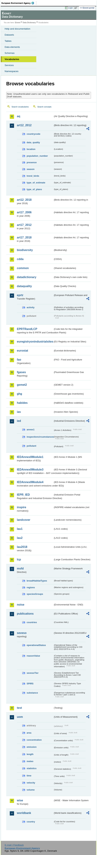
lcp (19, 559)
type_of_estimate (36, 182)
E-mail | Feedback (14, 845)
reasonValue (33, 655)
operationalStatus (36, 645)
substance (32, 692)
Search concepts (44, 107)
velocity (31, 782)
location (31, 149)
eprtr (20, 295)
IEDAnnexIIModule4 (30, 482)
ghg (19, 393)
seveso (21, 632)
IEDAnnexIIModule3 (30, 469)
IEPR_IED (23, 494)
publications (25, 613)
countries (32, 622)
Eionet (17, 23)
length (30, 754)
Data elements (12, 47)
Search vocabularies (20, 107)
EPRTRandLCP (27, 328)
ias (19, 411)
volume (31, 789)
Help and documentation (17, 28)
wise (20, 800)
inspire (21, 507)
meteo (30, 761)
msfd (20, 568)
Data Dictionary (29, 23)
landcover (23, 519)
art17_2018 (24, 237)
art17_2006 (24, 212)
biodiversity (25, 250)
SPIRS (30, 683)
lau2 (20, 537)
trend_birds (33, 176)
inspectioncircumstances (40, 436)
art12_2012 (24, 125)
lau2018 (22, 546)
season (30, 169)
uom (20, 716)
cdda (20, 259)
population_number (37, 156)
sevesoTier (33, 673)
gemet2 (22, 384)
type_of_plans (34, 189)
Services (9, 65)
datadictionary (26, 277)
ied (19, 420)
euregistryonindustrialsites (35, 341)
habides (22, 402)
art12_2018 (24, 199)
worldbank (24, 812)
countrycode (33, 134)
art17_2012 (24, 224)
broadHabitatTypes (37, 580)
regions (31, 587)
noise (20, 604)
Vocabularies (12, 59)
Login (70, 8)
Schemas (10, 53)
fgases (21, 372)
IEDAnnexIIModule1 (30, 456)
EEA (19, 3)
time (29, 775)
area (29, 732)
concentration (34, 740)
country (31, 821)
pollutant (31, 445)
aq (18, 116)
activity (30, 307)
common (23, 268)
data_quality (33, 142)
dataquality (24, 286)
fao (19, 359)
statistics (31, 768)
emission (31, 747)
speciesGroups (35, 594)
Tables (8, 41)
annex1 (30, 429)
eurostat (22, 350)
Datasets (9, 34)
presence (32, 162)
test (19, 707)
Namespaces (11, 71)
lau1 (20, 528)
